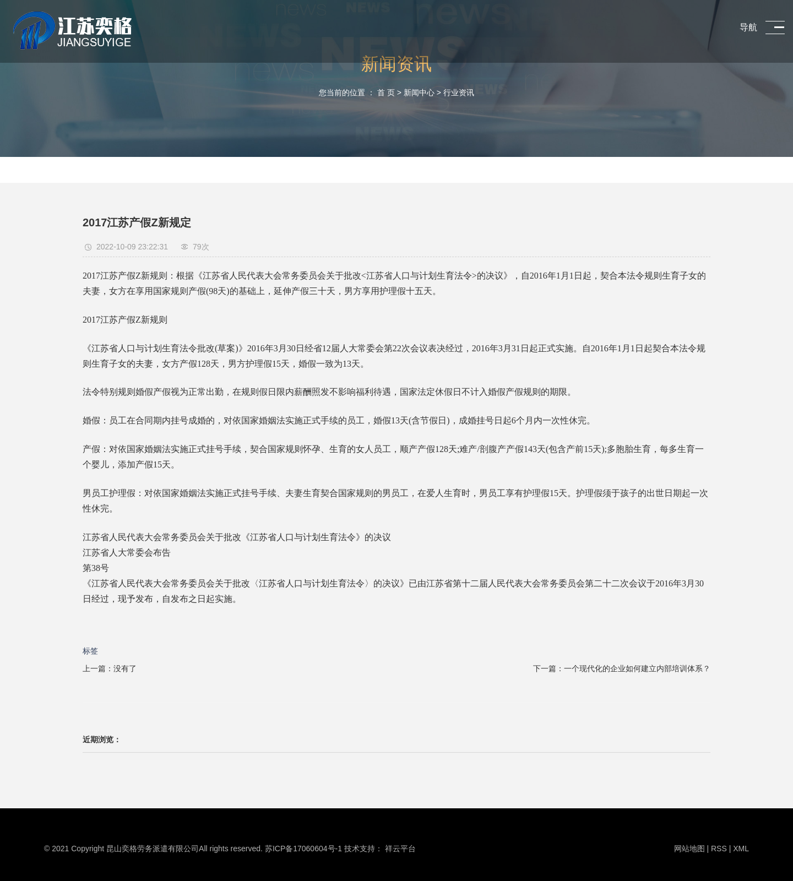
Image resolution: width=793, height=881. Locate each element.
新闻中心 (419, 92)
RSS (719, 848)
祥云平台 (400, 848)
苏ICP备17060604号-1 (303, 848)
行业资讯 (458, 92)
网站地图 (690, 848)
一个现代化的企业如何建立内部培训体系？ (637, 668)
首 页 (386, 92)
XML (741, 848)
